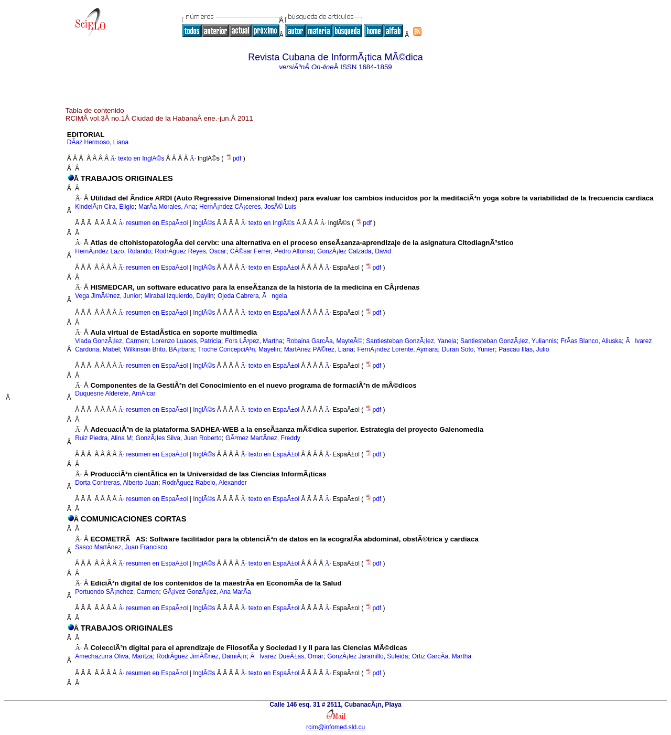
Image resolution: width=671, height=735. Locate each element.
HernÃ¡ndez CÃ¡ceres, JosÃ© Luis (247, 206)
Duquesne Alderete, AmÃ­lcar (115, 393)
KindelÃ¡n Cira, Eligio (104, 206)
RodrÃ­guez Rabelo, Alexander (204, 482)
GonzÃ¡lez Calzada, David (354, 251)
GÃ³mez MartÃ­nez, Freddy (262, 438)
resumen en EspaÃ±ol (157, 223)
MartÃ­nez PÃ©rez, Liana (318, 349)
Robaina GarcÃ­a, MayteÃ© (324, 341)
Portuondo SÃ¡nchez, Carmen (117, 591)
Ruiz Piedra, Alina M (103, 438)
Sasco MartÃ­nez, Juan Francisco (121, 547)
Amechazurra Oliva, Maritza (114, 656)
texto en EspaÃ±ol (273, 267)
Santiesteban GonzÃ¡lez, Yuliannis (508, 341)
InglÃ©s (203, 223)
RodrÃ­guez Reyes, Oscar (190, 251)
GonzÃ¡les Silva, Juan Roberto (179, 438)
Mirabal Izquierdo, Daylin (178, 296)
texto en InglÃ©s (141, 158)
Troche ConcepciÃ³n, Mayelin (239, 349)
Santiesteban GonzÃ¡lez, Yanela (411, 341)
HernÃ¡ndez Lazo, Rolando (113, 251)
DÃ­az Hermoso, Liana (97, 142)
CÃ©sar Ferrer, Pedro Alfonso (271, 251)
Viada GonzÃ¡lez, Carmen (111, 341)
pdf (234, 158)
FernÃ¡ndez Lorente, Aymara (397, 349)
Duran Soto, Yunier (468, 349)
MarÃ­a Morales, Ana (167, 206)
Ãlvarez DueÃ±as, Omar (287, 656)
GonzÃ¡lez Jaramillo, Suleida (367, 656)
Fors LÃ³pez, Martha (253, 341)
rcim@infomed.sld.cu (335, 727)
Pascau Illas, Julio (524, 349)
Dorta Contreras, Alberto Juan (116, 482)
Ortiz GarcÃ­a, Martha (441, 656)
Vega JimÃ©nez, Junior (107, 296)
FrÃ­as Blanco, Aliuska (591, 341)
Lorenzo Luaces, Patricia (186, 341)
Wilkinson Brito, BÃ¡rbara (159, 349)
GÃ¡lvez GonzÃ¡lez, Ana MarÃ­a (207, 591)
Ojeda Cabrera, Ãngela (252, 296)
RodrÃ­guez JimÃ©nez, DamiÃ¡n (202, 656)
